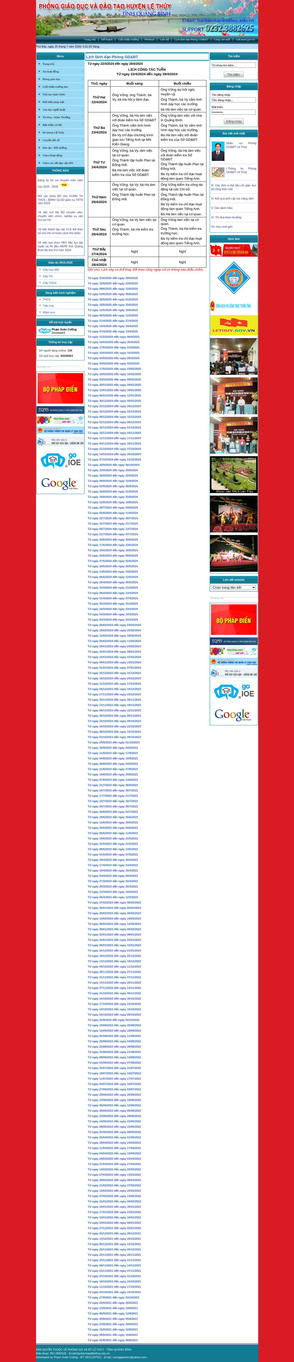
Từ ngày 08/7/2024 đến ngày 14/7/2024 (113, 528)
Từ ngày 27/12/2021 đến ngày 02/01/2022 (114, 1228)
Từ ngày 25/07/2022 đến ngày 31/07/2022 (114, 1067)
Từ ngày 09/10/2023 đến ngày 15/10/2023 (114, 731)
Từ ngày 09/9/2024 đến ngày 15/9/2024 (113, 480)
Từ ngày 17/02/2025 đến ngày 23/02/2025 (114, 368)
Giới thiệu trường (128, 39)
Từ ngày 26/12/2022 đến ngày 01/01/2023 (114, 950)
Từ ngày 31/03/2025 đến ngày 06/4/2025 (114, 336)
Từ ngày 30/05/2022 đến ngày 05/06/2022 (114, 1110)
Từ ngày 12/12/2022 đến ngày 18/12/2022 (114, 961)
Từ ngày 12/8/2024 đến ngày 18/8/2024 (113, 502)
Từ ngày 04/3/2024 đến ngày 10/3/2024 (113, 614)
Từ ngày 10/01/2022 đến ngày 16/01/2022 (114, 1217)
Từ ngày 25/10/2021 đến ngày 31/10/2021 (114, 1276)
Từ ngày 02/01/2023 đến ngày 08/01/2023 (114, 934)
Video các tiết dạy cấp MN (58, 162)
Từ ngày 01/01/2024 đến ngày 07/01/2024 (114, 667)
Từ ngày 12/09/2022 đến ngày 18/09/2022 (114, 1030)
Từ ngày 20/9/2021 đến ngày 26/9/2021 (113, 1302)
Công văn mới (222, 39)
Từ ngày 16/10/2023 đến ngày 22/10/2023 (114, 726)
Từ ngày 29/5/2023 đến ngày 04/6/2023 (113, 827)
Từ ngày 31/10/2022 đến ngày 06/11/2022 (114, 993)
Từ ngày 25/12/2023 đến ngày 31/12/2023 (114, 673)
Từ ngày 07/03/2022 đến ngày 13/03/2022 (114, 1174)
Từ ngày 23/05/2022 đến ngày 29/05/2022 (114, 1116)
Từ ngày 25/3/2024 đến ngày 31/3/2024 (113, 603)
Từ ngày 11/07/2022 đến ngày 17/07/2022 (114, 1078)
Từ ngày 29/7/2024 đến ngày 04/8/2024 (113, 507)
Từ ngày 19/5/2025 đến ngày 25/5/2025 (113, 304)
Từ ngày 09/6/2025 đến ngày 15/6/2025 (113, 288)
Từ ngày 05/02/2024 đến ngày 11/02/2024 (114, 640)
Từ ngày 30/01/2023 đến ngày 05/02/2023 (114, 907)
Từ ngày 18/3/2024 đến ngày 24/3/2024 (113, 608)
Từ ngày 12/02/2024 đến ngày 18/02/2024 (114, 635)
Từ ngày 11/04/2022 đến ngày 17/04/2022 (114, 1148)
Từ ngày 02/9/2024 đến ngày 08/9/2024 (113, 486)
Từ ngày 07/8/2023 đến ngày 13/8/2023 (113, 779)
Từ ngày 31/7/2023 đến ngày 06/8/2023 (113, 785)
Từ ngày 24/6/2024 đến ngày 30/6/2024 (113, 539)
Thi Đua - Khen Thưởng (63, 117)
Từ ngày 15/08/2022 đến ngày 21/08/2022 (114, 1051)
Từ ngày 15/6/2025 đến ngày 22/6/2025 (113, 283)
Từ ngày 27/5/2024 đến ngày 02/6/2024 (113, 560)
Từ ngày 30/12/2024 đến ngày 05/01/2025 (114, 400)
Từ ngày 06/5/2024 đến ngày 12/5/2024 (113, 576)
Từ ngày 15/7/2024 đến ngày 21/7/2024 (113, 523)
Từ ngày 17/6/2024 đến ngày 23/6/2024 (113, 544)
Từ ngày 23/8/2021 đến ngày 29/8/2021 (113, 1324)
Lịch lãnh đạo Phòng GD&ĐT (191, 39)
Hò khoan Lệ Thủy (53, 132)
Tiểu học (48, 305)
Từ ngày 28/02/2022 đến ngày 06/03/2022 (114, 1180)
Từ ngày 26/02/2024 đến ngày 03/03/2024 (114, 624)
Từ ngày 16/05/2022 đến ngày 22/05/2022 (114, 1121)
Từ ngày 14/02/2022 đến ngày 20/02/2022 (114, 1190)
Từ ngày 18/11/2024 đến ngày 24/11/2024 (114, 432)
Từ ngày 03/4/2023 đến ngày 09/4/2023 (113, 875)
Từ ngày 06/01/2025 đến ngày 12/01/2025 (114, 395)
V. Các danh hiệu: (222, 207)
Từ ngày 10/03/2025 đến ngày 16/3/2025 (114, 352)
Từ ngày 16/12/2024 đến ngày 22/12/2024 (114, 411)
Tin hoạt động (63, 71)
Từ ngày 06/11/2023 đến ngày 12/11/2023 (114, 710)
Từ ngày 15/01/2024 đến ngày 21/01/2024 (114, 657)
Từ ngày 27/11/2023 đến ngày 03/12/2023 (114, 694)
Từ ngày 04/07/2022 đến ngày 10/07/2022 (114, 1083)
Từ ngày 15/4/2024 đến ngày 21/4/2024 (113, 587)
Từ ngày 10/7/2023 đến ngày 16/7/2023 (113, 801)
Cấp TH (48, 276)
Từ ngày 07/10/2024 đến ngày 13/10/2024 (114, 459)
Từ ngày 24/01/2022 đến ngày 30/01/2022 (114, 1206)
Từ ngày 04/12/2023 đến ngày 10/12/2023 (114, 689)
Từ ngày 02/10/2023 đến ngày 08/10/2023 (114, 737)
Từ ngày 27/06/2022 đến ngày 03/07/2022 (114, 1089)
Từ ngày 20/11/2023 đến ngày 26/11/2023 (114, 699)
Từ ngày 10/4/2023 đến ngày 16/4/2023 (113, 870)
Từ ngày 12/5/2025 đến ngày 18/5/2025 (113, 310)
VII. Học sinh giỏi (222, 226)
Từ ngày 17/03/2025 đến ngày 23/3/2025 (114, 347)
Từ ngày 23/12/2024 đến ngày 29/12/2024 (114, 406)
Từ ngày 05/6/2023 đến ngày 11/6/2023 (113, 833)
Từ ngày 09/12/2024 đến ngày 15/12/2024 (114, 416)
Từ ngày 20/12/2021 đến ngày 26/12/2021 (114, 1233)
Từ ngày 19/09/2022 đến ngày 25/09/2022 (114, 1025)
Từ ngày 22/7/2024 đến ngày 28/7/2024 (113, 518)
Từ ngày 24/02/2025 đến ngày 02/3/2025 (114, 363)
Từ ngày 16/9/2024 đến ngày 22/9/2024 (113, 475)
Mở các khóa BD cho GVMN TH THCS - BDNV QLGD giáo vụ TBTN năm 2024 (60, 199)
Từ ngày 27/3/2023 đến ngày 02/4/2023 (113, 881)
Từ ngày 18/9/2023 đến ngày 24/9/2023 (113, 747)
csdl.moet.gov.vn (245, 39)
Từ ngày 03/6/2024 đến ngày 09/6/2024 (113, 555)
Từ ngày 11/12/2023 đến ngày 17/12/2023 (114, 683)
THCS (47, 299)
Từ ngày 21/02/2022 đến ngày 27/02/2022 (114, 1185)
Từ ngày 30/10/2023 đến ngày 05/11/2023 (114, 715)
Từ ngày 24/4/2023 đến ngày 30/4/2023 (113, 859)
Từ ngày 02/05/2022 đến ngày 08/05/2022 (114, 1132)
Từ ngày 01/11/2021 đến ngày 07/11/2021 (114, 1270)
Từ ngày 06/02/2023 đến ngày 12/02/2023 (114, 923)
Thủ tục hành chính (54, 94)
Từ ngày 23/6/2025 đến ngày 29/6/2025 (113, 278)
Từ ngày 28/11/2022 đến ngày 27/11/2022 (114, 971)
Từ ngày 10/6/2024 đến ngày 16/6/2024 (113, 550)
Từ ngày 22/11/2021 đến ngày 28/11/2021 (114, 1254)
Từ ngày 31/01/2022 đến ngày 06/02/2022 (114, 1201)
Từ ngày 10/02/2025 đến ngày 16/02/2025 (114, 374)
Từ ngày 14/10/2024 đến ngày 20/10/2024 (114, 454)
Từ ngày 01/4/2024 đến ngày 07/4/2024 (113, 598)
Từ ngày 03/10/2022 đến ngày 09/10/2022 (114, 1014)
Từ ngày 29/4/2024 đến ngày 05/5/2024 (113, 582)
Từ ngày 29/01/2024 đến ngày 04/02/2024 (114, 646)
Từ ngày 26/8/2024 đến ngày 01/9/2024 (113, 491)
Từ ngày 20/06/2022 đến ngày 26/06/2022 (114, 1094)
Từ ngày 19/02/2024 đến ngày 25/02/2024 (114, 630)
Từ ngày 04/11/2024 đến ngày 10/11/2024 (114, 443)
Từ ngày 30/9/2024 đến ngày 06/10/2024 (114, 464)
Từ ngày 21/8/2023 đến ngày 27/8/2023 (113, 769)
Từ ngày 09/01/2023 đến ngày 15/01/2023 (114, 945)
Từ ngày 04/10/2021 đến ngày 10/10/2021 (114, 1292)
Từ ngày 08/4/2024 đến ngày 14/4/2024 (113, 592)
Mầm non (49, 312)
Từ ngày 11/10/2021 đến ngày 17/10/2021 (114, 1286)
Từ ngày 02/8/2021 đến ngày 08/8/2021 (113, 1340)
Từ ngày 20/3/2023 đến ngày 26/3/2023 (113, 886)
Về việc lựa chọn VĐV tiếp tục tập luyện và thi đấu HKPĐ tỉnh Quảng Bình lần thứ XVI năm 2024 (60, 246)
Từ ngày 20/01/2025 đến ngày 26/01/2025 (114, 384)
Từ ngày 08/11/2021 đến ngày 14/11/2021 (114, 1265)
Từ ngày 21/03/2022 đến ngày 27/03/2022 (114, 1164)
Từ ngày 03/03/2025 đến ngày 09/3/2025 (114, 358)
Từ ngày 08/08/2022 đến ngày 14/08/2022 (114, 1057)
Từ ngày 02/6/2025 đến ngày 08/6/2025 (113, 294)
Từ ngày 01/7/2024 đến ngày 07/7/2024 (113, 534)
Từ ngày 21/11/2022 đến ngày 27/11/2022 (114, 977)
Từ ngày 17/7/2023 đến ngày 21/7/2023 (113, 795)
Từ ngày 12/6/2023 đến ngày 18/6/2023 (113, 822)
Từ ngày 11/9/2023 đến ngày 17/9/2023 (113, 753)
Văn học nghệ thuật (63, 109)
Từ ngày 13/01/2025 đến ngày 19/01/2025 (114, 390)
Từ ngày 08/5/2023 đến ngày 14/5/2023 (113, 849)
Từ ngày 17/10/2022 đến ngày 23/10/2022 (114, 1003)
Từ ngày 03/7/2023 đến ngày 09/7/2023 (113, 806)
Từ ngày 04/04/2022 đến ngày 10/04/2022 (114, 1153)
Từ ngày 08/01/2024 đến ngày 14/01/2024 (114, 662)
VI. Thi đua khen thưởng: (226, 217)
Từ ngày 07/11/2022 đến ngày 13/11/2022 (114, 987)
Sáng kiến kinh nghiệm (60, 292)
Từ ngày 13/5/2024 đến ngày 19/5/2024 (113, 571)
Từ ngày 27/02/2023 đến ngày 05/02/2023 (114, 902)
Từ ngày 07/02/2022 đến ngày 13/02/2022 (114, 1196)
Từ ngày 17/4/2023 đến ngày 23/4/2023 (113, 865)
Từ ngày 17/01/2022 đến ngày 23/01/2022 (114, 1212)
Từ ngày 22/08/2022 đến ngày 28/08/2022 (114, 1046)
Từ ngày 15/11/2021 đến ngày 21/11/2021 (114, 1260)
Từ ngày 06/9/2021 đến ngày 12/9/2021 (113, 1313)
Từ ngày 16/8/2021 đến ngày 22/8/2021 (113, 1329)
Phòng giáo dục (63, 79)
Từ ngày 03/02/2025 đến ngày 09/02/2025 (114, 379)
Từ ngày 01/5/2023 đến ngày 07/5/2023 (113, 854)
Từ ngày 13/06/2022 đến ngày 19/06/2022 (114, 1099)
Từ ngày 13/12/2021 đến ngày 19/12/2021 (114, 1238)
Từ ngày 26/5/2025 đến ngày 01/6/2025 (113, 299)
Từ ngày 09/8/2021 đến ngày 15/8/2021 (113, 1334)
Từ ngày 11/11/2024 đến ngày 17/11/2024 (114, 438)
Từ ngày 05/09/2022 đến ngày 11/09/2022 (114, 1035)
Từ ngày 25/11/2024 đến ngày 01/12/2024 (114, 427)
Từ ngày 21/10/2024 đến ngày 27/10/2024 (114, 448)
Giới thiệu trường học (63, 86)
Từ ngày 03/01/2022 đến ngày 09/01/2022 (114, 1222)
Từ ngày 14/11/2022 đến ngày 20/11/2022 (114, 982)
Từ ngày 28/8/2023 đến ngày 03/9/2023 (113, 763)
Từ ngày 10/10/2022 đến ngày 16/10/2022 (114, 1009)
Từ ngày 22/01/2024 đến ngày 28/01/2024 (114, 651)
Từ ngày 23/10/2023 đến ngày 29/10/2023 (114, 721)
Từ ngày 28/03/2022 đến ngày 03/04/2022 (114, 1158)
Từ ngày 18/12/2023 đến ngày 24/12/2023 (114, 678)
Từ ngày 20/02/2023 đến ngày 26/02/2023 (114, 913)
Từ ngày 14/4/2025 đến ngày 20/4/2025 (113, 326)
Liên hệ (164, 39)
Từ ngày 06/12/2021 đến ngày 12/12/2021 (114, 1244)
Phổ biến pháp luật (53, 101)
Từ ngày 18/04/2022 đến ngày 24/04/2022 (114, 1142)
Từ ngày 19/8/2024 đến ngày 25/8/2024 (113, 496)
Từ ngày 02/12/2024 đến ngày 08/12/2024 (114, 422)
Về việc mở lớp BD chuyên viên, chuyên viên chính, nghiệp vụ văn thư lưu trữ (60, 216)
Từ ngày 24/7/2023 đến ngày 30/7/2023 (113, 790)
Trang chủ (90, 39)
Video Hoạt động (63, 155)
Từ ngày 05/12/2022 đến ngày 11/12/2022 (114, 966)
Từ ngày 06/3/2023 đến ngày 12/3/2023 (113, 897)
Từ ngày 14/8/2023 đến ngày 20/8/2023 (113, 774)
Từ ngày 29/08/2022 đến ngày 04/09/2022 (114, 1041)
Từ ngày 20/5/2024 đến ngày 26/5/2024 (113, 566)
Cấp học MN (51, 269)
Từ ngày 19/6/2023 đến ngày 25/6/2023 (113, 817)
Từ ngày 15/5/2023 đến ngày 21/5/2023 (113, 838)
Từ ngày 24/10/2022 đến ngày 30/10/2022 (114, 998)
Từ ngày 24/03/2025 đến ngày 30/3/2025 (114, 342)
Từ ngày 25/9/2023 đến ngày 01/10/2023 (114, 742)
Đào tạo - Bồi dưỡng (55, 147)
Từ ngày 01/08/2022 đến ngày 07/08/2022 (114, 1062)
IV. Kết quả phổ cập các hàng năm (232, 198)
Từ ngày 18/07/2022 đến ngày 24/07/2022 (114, 1073)
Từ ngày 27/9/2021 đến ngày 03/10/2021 (114, 1297)
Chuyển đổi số (63, 140)
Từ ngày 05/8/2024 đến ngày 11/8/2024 (113, 512)
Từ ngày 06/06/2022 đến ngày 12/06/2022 (114, 1105)
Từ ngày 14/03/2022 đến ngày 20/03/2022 (114, 1169)
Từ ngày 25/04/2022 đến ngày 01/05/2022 (114, 1137)
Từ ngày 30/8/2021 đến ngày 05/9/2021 (113, 1318)
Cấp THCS (50, 282)
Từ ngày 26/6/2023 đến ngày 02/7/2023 (113, 811)
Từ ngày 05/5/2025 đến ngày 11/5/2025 (113, 315)
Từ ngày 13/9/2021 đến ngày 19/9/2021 (113, 1308)
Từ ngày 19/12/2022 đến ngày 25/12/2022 (114, 955)
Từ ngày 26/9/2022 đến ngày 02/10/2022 (114, 1019)
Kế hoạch (106, 39)
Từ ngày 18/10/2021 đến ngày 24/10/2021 (114, 1281)
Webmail (149, 39)
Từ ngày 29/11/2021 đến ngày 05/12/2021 (114, 1249)
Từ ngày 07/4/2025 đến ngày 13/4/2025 (113, 331)
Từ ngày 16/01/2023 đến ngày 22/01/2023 (114, 939)
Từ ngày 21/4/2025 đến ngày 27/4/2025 (113, 320)
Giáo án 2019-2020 (60, 262)
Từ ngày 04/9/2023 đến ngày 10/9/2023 (113, 758)
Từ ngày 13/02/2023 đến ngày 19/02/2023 (114, 918)
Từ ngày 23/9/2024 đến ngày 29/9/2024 (113, 470)
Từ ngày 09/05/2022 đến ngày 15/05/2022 (114, 1126)
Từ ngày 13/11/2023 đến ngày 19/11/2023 (114, 705)
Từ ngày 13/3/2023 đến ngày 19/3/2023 (113, 891)
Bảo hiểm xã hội (63, 124)
